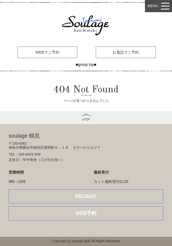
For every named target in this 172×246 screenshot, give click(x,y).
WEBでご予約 (47, 52)
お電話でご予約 (125, 52)
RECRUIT (86, 196)
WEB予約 (86, 213)
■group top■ (86, 64)
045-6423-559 (30, 154)
